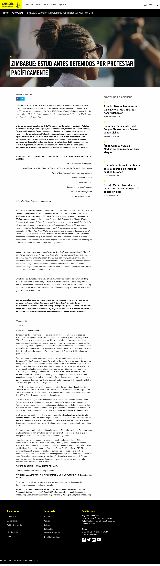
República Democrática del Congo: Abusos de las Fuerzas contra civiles (121, 129)
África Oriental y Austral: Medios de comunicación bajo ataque (121, 149)
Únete (151, 5)
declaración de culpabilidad (69, 410)
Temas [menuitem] (38, 5)
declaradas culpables (37, 390)
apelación (56, 395)
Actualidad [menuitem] (29, 5)
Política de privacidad (15, 525)
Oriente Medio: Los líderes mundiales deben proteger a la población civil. (121, 188)
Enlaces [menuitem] (45, 5)
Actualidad (18, 13)
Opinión (47, 521)
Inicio (6, 13)
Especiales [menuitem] (62, 5)
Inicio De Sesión (12, 532)
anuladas (51, 430)
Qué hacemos (11, 516)
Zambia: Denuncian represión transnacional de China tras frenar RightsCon (121, 109)
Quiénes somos (12, 521)
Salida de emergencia (52, 533)
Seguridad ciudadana (52, 537)
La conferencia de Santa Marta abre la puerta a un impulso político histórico (122, 169)
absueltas (20, 377)
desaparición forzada (24, 374)
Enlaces (47, 525)
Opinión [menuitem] (53, 5)
